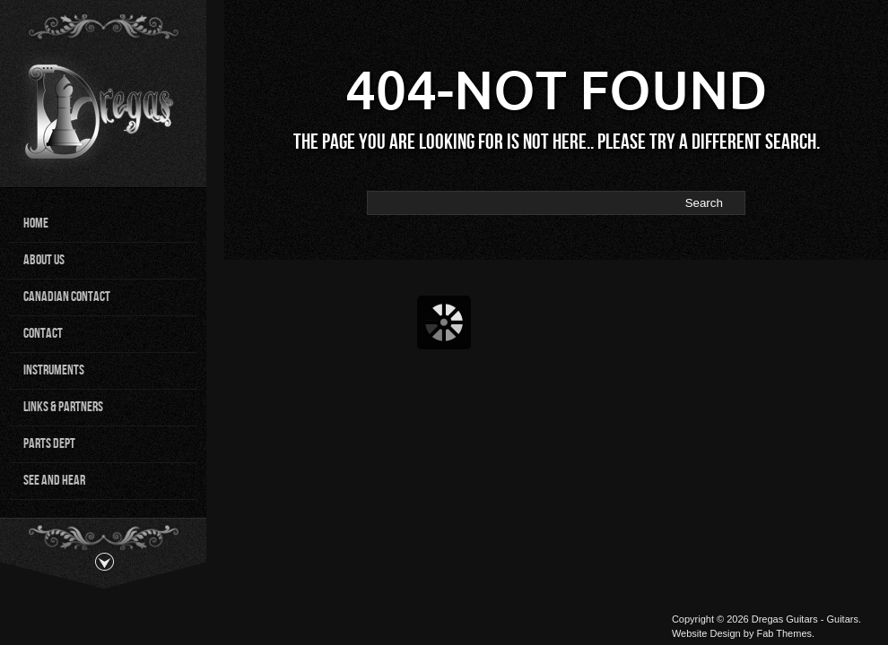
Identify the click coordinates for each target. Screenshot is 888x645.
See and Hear (54, 480)
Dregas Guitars (785, 619)
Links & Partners (63, 407)
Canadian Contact (66, 296)
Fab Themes (784, 633)
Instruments (53, 370)
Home (35, 223)
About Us (44, 260)
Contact (43, 333)
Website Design (706, 633)
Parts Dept (49, 443)
